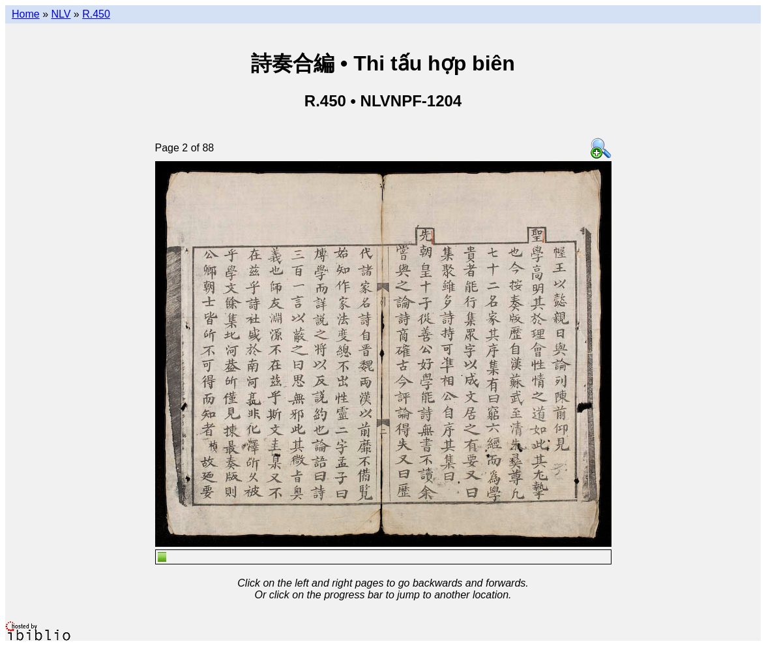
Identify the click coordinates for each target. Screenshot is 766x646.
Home (26, 14)
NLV (60, 14)
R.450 (96, 14)
